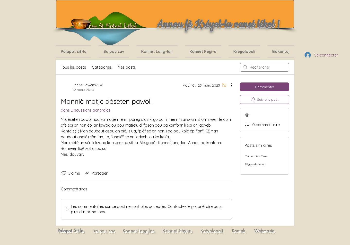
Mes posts (127, 67)
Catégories (102, 67)
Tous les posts (73, 67)
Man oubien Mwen (257, 156)
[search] (264, 67)
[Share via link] (96, 173)
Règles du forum (255, 164)
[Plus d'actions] (229, 85)
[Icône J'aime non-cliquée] (64, 173)
